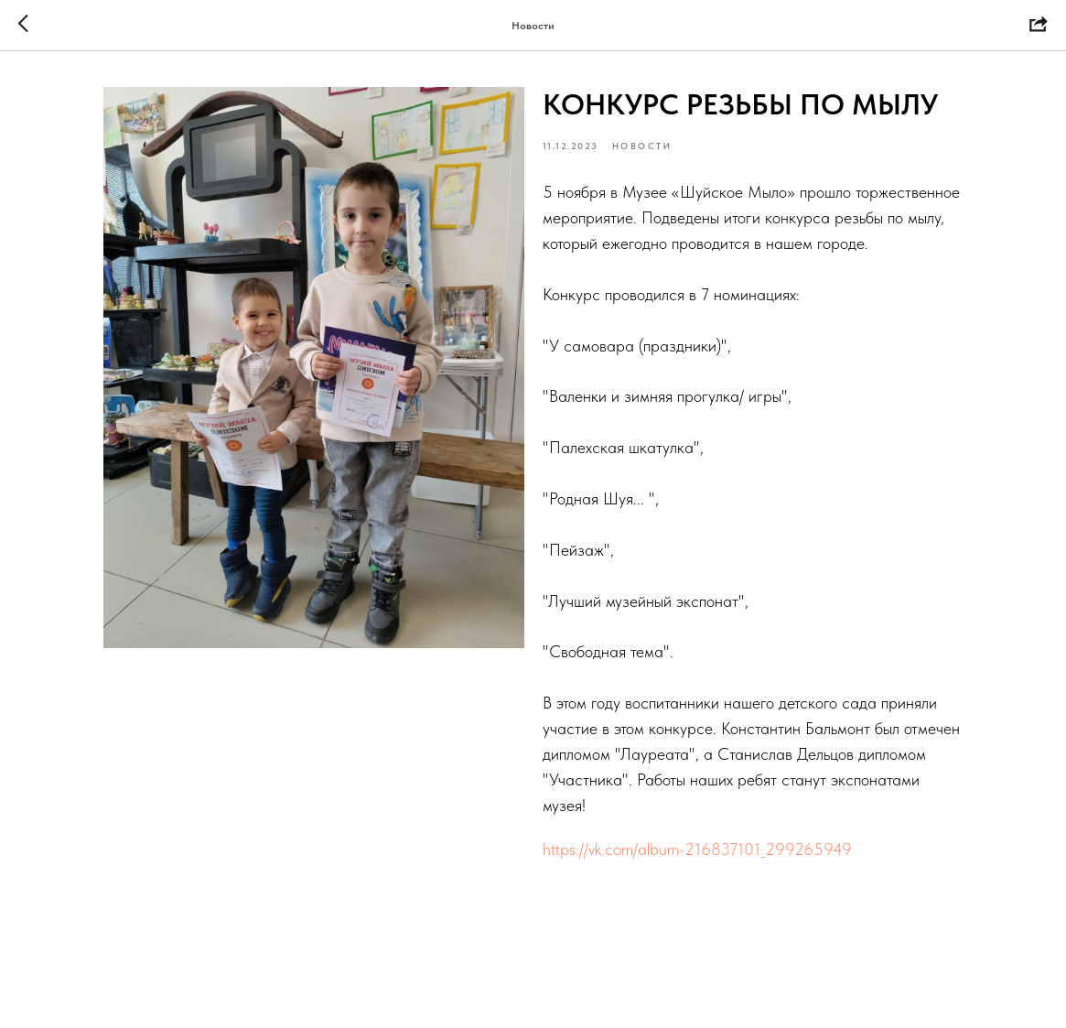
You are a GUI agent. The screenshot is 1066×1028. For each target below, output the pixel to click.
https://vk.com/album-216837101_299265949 (697, 849)
